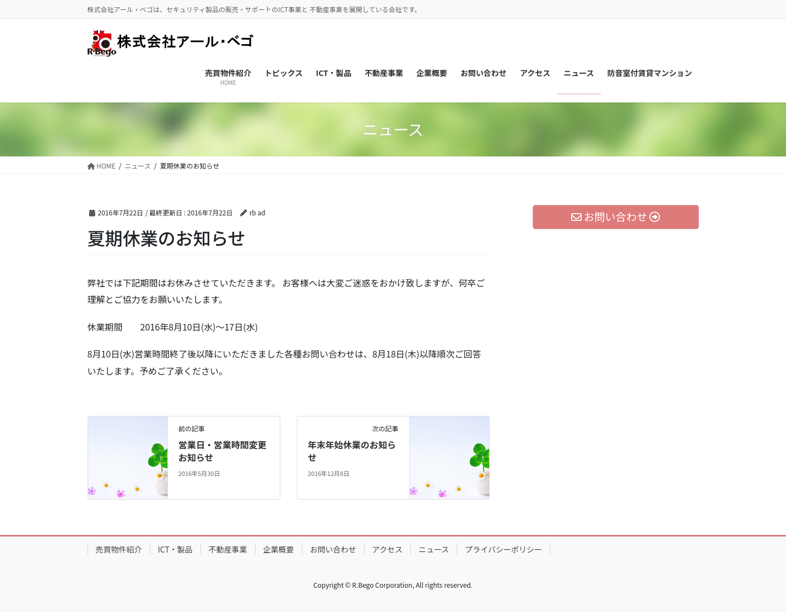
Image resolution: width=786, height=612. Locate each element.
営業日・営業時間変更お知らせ (222, 450)
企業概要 (278, 549)
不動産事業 (228, 549)
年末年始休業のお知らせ (352, 450)
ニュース (434, 549)
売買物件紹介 (119, 549)
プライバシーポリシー (503, 549)
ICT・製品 (175, 549)
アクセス (387, 549)
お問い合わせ (333, 549)
